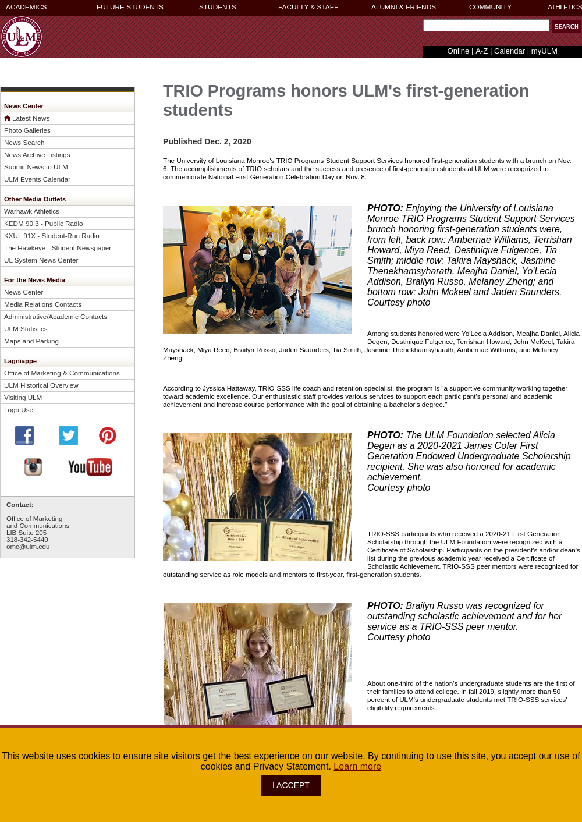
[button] (567, 26)
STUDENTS (217, 7)
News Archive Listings (37, 154)
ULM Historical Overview (41, 385)
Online (459, 51)
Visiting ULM (23, 397)
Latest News (30, 118)
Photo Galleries (27, 130)
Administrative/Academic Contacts (55, 316)
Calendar (509, 51)
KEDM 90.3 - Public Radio (43, 223)
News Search (24, 142)
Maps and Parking (31, 341)
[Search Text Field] (486, 25)
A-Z (481, 51)
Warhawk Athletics (31, 211)
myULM (544, 51)
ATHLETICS (565, 7)
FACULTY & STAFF (308, 7)
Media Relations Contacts (42, 304)
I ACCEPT (291, 785)
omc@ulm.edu (27, 546)
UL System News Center (41, 260)
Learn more (357, 766)
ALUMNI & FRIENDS (403, 7)
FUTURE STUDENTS (130, 7)
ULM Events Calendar (37, 179)
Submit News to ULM (36, 167)
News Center (23, 292)
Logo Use (18, 409)
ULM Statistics (26, 328)
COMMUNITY (490, 7)
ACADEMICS (26, 7)
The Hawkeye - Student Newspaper (57, 247)
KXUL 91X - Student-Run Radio (52, 235)
